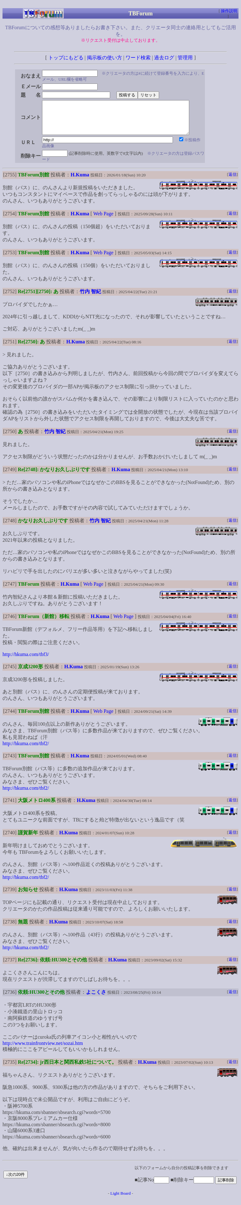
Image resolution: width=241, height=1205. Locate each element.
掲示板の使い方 (104, 57)
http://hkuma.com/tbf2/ (26, 750)
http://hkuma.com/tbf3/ (26, 661)
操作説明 (229, 10)
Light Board (120, 1199)
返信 (232, 181)
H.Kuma (80, 181)
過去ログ (164, 57)
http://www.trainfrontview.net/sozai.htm (43, 1049)
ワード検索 (138, 57)
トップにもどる (65, 57)
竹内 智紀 (90, 298)
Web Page (103, 220)
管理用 (185, 57)
